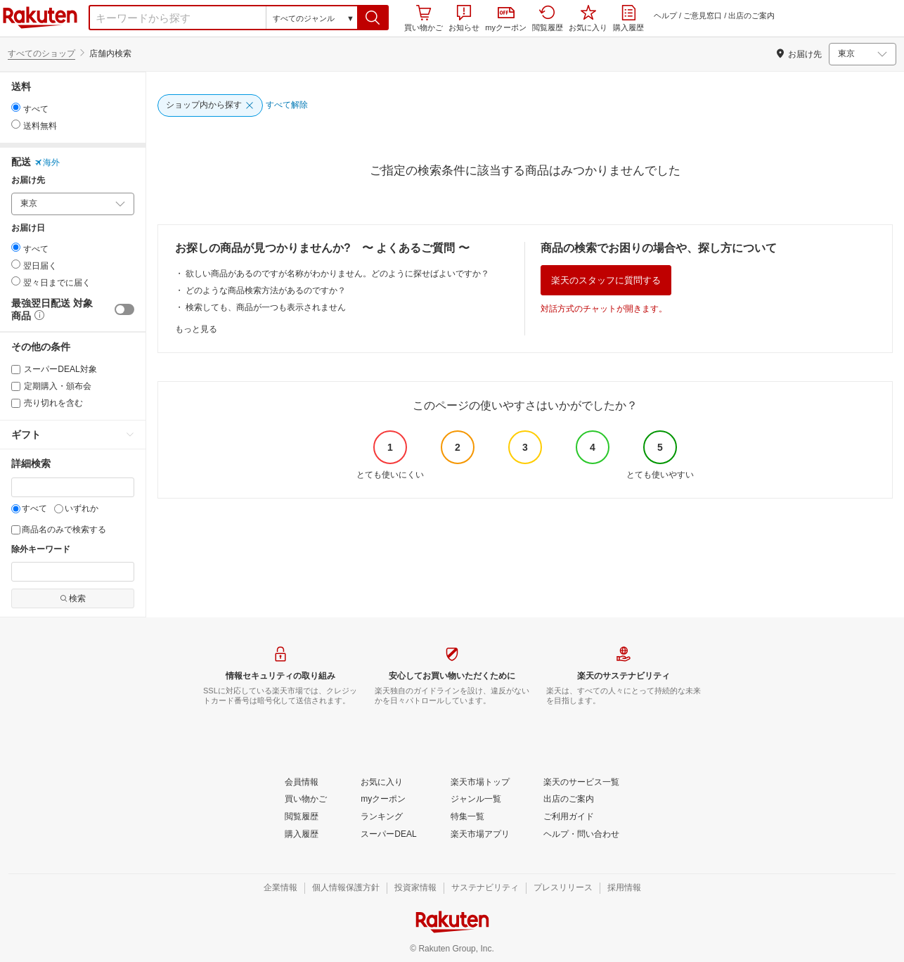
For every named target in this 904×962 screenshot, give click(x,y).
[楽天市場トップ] (480, 782)
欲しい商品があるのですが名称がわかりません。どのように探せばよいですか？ (337, 273)
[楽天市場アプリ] (480, 834)
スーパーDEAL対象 (54, 369)
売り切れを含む (47, 403)
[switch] (124, 309)
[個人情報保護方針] (346, 888)
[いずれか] (58, 508)
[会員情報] (301, 782)
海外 (47, 162)
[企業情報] (280, 888)
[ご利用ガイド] (568, 817)
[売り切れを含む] (15, 403)
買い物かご (423, 18)
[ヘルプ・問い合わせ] (581, 834)
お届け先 (28, 180)
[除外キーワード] (72, 572)
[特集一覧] (467, 817)
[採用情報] (624, 888)
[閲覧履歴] (301, 817)
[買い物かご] (306, 799)
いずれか (76, 508)
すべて (29, 508)
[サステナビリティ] (485, 888)
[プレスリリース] (563, 888)
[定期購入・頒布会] (15, 386)
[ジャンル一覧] (476, 799)
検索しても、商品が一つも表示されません (266, 307)
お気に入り (588, 18)
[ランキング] (382, 817)
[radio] (15, 107)
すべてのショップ (41, 53)
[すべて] (15, 508)
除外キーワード (40, 549)
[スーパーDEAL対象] (15, 369)
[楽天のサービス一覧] (581, 782)
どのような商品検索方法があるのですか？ (266, 290)
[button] (373, 17)
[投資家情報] (415, 888)
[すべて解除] (287, 105)
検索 (73, 598)
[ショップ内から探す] (210, 105)
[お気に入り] (382, 782)
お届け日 (28, 228)
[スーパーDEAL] (388, 834)
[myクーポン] (383, 799)
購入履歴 (628, 18)
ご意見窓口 (702, 15)
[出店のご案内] (568, 799)
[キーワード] (72, 487)
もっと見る (196, 329)
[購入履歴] (301, 834)
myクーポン (506, 19)
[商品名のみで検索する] (15, 529)
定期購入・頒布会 (51, 386)
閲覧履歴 (547, 18)
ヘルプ (665, 15)
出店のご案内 (751, 15)
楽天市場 (40, 17)
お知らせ (463, 18)
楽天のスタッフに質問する (606, 280)
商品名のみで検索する (58, 529)
